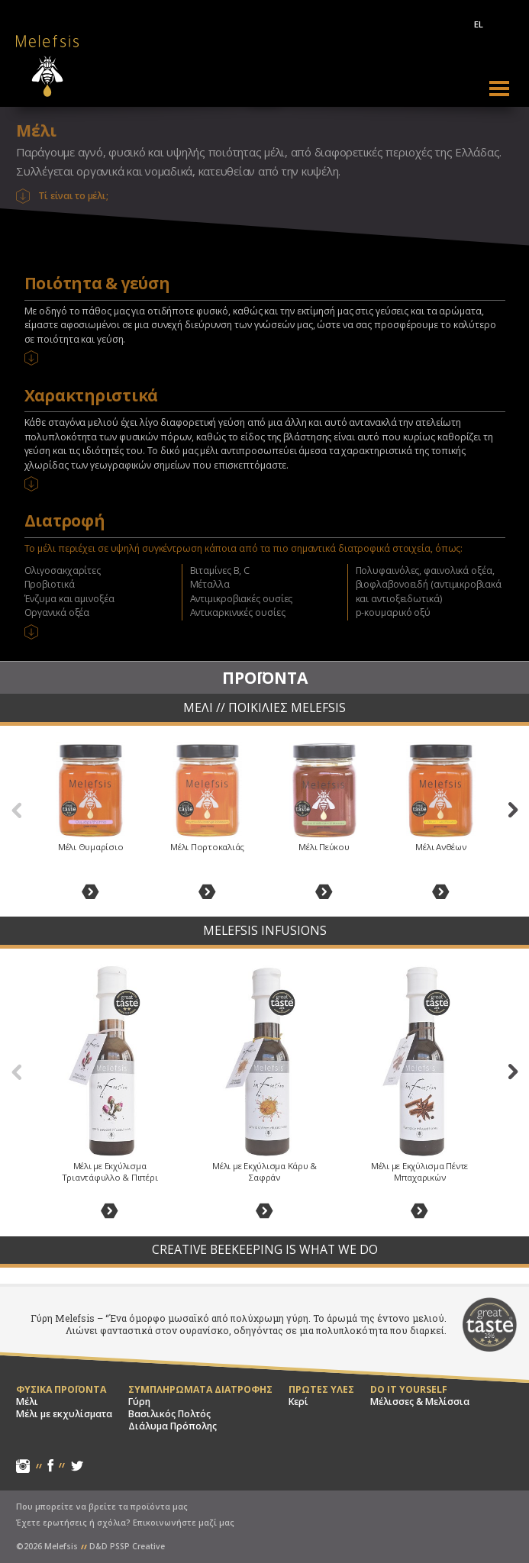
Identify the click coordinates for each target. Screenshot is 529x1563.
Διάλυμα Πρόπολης (172, 1426)
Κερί (298, 1402)
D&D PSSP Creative (127, 1546)
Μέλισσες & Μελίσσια (419, 1402)
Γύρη (139, 1402)
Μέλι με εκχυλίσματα (64, 1414)
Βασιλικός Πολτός (169, 1414)
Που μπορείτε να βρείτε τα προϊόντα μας (102, 1506)
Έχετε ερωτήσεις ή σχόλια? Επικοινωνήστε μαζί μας (125, 1522)
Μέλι (27, 1402)
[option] (90, 821)
